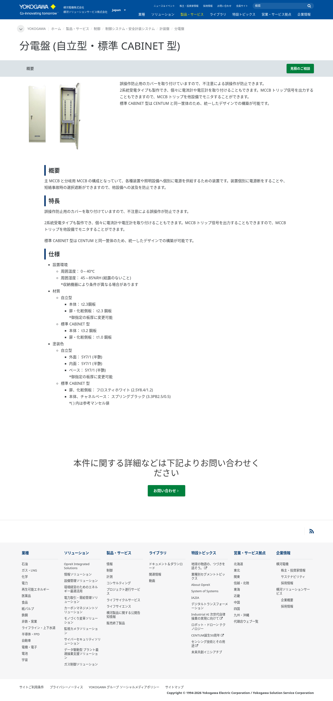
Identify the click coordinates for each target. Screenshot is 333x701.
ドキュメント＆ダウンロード (166, 566)
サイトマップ (174, 687)
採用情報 (208, 6)
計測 (110, 577)
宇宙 (25, 660)
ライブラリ (218, 14)
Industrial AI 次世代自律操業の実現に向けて (208, 616)
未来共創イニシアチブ (206, 652)
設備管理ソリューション (81, 581)
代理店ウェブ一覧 (246, 621)
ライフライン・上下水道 (38, 628)
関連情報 (155, 574)
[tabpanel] (66, 115)
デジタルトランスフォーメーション (209, 606)
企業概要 (287, 600)
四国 (237, 609)
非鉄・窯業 (29, 621)
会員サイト (242, 6)
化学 (25, 577)
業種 (141, 14)
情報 (110, 564)
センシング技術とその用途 (208, 644)
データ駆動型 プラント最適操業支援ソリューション (81, 654)
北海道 (238, 564)
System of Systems (204, 591)
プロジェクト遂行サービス (123, 591)
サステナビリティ (293, 577)
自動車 (26, 640)
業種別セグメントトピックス (208, 576)
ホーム (56, 28)
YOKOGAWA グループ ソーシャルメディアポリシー (124, 687)
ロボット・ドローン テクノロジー (208, 627)
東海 (237, 589)
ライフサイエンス (119, 606)
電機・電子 (29, 647)
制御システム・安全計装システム (130, 28)
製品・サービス (192, 14)
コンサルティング (119, 583)
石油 (25, 564)
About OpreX (200, 585)
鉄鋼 (25, 615)
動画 (152, 581)
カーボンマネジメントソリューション (81, 610)
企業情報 (304, 14)
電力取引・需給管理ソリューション (81, 600)
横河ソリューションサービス (293, 591)
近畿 (237, 596)
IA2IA (195, 598)
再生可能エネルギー (35, 589)
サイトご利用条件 (31, 687)
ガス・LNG (29, 570)
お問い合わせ (224, 6)
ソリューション (162, 14)
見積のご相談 (300, 68)
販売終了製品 (116, 623)
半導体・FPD (31, 634)
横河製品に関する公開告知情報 (123, 615)
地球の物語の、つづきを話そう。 (208, 566)
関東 (237, 577)
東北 (237, 570)
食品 (25, 602)
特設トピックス (243, 14)
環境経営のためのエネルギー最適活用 (81, 589)
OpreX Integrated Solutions (77, 566)
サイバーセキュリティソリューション (82, 641)
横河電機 (282, 564)
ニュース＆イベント (164, 6)
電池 (25, 653)
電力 (25, 583)
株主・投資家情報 (189, 6)
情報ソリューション (78, 574)
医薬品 (26, 596)
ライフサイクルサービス (123, 600)
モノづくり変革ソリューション (81, 620)
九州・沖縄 (241, 615)
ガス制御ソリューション (81, 664)
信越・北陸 (241, 583)
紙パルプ (28, 609)
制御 (97, 28)
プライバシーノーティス (66, 687)
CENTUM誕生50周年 (205, 635)
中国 (237, 602)
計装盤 (164, 28)
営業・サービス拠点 (276, 14)
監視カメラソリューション (81, 631)
